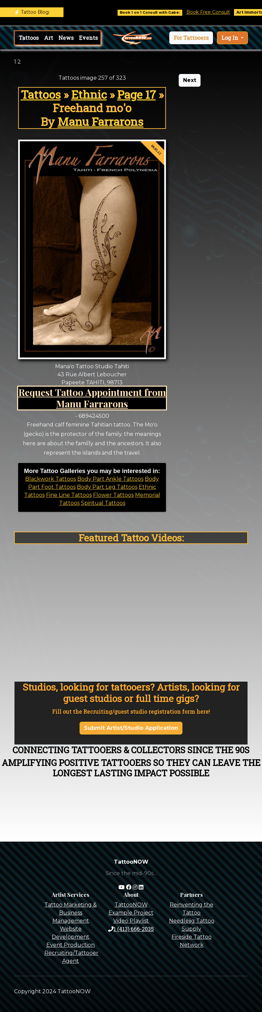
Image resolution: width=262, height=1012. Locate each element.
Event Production (70, 945)
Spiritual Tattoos (103, 503)
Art (48, 37)
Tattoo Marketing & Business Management (70, 913)
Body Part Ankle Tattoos (110, 479)
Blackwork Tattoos (50, 479)
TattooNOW (131, 905)
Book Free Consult (213, 12)
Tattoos (29, 37)
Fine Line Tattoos (69, 495)
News (66, 37)
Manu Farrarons (100, 121)
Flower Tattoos (113, 495)
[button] (191, 37)
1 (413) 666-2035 (131, 928)
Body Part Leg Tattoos (107, 487)
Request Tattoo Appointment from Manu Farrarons (92, 398)
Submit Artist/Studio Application (131, 728)
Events (88, 37)
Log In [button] (230, 37)
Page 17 (136, 94)
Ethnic (89, 94)
